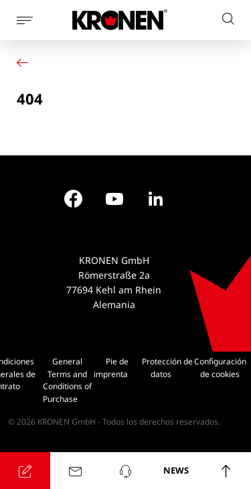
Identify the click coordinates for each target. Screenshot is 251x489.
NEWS (176, 470)
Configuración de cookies (220, 368)
